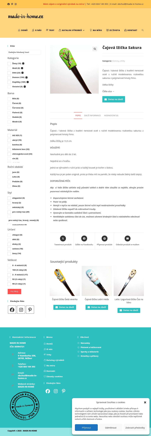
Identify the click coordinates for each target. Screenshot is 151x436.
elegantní (18, 198)
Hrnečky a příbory (90, 356)
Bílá (15, 98)
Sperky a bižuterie (90, 351)
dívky (16, 244)
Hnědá (17, 117)
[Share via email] (127, 241)
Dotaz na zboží (113, 99)
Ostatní (17, 86)
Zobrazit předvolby (135, 427)
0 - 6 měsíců (19, 265)
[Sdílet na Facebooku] (84, 241)
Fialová (17, 112)
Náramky (85, 343)
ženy (16, 253)
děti (15, 239)
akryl (17, 140)
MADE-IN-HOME (26, 386)
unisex (17, 248)
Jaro (15, 172)
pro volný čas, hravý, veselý (24, 220)
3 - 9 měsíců (20, 274)
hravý (16, 202)
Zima (16, 186)
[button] (145, 402)
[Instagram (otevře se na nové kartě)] (15, 4)
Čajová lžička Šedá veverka (64, 299)
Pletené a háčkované (91, 347)
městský (18, 207)
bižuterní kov (21, 149)
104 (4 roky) (19, 270)
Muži (16, 68)
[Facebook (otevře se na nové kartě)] (9, 4)
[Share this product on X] (63, 241)
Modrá (17, 121)
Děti (16, 72)
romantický (19, 224)
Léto (16, 176)
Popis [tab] (78, 115)
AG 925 (17, 135)
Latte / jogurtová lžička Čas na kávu (129, 301)
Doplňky (19, 82)
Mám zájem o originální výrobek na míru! (63, 4)
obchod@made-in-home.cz (27, 377)
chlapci (17, 234)
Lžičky (122, 61)
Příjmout (86, 427)
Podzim (17, 181)
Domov (115, 61)
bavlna (17, 144)
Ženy (16, 63)
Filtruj (14, 291)
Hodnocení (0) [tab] (111, 115)
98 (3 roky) (19, 283)
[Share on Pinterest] (104, 241)
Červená (17, 107)
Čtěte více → (108, 91)
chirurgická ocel (22, 154)
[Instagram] (21, 310)
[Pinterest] (30, 310)
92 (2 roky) (19, 279)
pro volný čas (20, 211)
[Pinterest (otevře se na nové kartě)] (12, 4)
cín (15, 158)
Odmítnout (110, 427)
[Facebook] (12, 310)
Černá (16, 103)
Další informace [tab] (92, 115)
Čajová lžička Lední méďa (97, 299)
